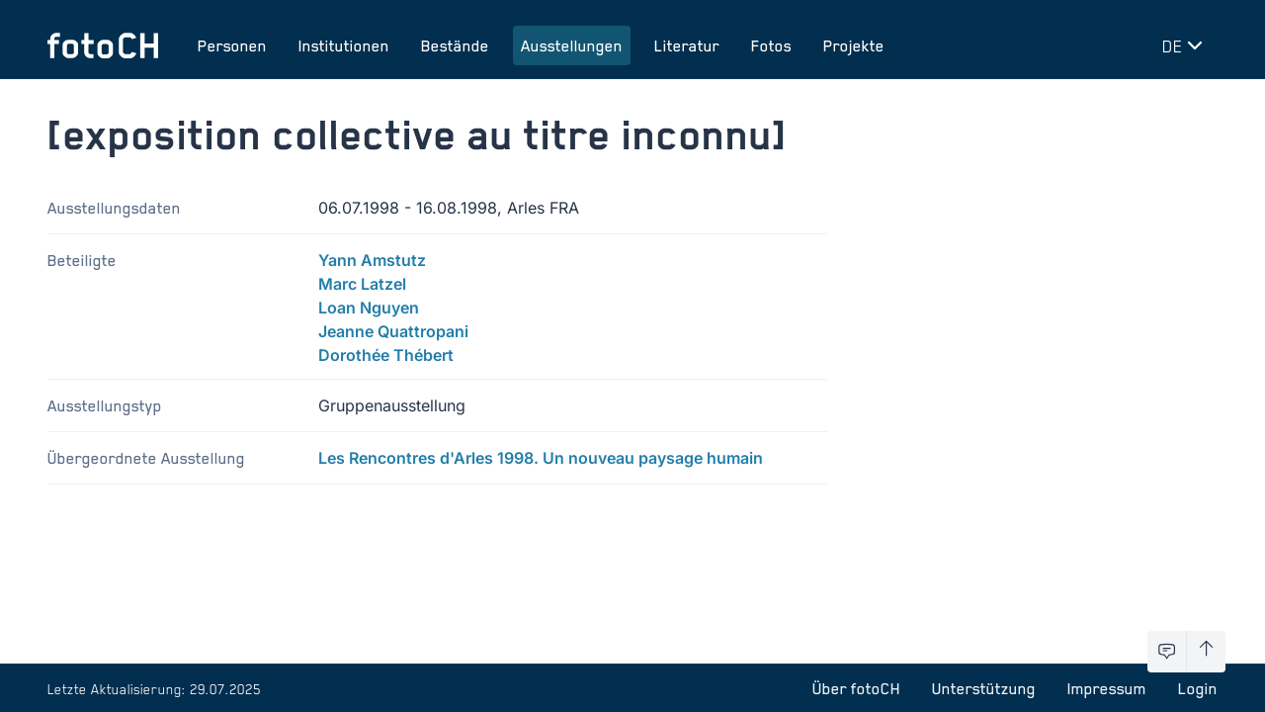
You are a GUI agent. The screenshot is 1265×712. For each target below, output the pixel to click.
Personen (232, 45)
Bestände (455, 45)
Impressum (1106, 688)
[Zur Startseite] (102, 45)
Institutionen (343, 45)
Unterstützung (984, 688)
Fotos (771, 45)
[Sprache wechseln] (1186, 45)
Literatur (686, 45)
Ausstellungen (572, 45)
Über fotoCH (856, 688)
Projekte (854, 45)
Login (1198, 688)
